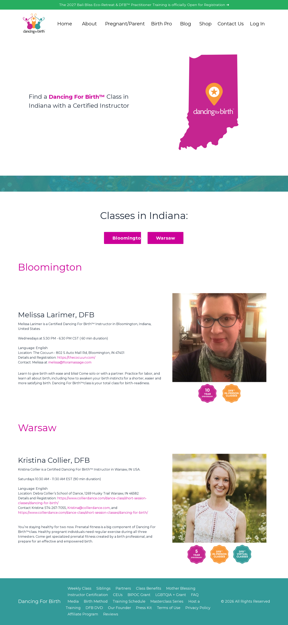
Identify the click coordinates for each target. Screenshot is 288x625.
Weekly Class (79, 589)
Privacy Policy (197, 608)
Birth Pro (161, 24)
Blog (185, 24)
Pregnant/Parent (125, 24)
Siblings (103, 589)
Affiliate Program (83, 615)
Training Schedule (129, 602)
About (89, 24)
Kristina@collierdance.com (88, 508)
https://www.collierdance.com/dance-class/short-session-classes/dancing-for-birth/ (83, 513)
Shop (205, 24)
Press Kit (144, 608)
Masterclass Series (166, 602)
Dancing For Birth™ (80, 97)
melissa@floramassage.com (69, 363)
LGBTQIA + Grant (170, 595)
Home (64, 24)
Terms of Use (168, 608)
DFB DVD (94, 608)
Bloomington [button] (128, 238)
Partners (123, 589)
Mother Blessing (180, 589)
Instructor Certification (88, 595)
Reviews (110, 615)
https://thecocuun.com (75, 358)
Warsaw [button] (165, 238)
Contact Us (231, 24)
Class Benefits (148, 589)
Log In (257, 24)
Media (73, 602)
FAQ (195, 595)
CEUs (118, 595)
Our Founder (119, 608)
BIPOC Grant (139, 595)
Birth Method (96, 602)
